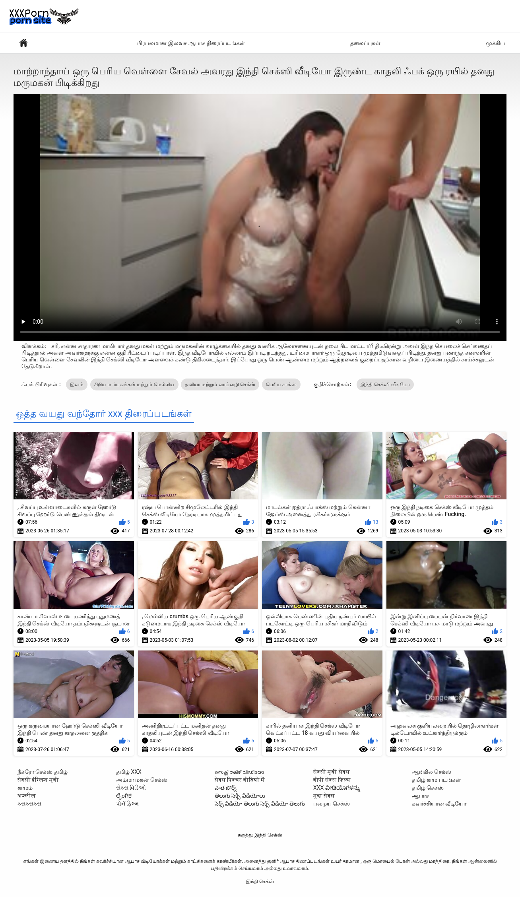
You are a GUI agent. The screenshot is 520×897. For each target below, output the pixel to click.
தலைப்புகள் (365, 43)
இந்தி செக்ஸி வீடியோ (385, 384)
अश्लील (26, 795)
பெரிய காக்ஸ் (281, 384)
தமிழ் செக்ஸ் (428, 787)
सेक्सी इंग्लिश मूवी (38, 780)
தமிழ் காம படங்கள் (436, 780)
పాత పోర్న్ (226, 787)
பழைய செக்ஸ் (331, 803)
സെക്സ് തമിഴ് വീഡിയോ (239, 772)
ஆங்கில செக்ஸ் (431, 772)
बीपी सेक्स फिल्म (332, 780)
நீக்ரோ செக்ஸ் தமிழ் (42, 772)
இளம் (76, 384)
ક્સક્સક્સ (29, 803)
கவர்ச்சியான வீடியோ (439, 803)
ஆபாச (420, 795)
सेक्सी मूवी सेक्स (331, 772)
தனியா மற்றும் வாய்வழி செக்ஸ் (220, 384)
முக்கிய (495, 43)
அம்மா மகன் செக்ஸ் (141, 780)
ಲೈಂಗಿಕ (124, 795)
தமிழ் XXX (129, 772)
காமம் (25, 787)
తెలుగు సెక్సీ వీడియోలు (240, 795)
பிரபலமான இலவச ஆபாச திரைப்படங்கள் (190, 43)
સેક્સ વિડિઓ (131, 787)
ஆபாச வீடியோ (23, 43)
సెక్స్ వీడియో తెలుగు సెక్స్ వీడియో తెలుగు (260, 803)
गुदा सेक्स (324, 795)
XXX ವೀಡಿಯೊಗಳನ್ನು (336, 787)
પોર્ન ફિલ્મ (127, 803)
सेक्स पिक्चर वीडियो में (240, 780)
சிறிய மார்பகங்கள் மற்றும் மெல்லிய (134, 384)
